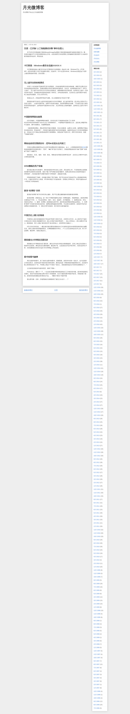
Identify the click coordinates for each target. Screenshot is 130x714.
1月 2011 (96, 526)
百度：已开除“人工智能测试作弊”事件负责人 (44, 48)
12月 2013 (97, 408)
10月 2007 (97, 657)
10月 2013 (97, 415)
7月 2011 (96, 506)
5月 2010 (96, 553)
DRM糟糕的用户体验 (33, 166)
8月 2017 (96, 270)
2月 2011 (96, 523)
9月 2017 (96, 267)
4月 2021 (96, 132)
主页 (56, 290)
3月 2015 (96, 358)
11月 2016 (97, 291)
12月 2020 (97, 146)
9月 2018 (96, 227)
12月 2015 (97, 328)
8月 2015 (96, 341)
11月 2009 (97, 573)
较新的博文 (28, 290)
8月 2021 (96, 119)
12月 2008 (97, 610)
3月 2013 (96, 439)
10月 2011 (97, 496)
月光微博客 (33, 7)
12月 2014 (97, 368)
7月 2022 (96, 95)
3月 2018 (96, 247)
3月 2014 (96, 398)
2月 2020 (96, 179)
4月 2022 (96, 99)
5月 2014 (96, 392)
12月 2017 (97, 257)
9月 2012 (96, 459)
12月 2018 (97, 216)
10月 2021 (97, 112)
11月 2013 (97, 412)
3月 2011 (96, 519)
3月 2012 (96, 479)
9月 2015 (96, 338)
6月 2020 (96, 166)
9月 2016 (96, 297)
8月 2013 (96, 422)
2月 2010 (96, 563)
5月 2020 (96, 169)
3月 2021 (96, 136)
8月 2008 (96, 624)
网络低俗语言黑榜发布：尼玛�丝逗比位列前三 (45, 143)
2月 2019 (96, 210)
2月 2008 (96, 644)
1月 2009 (96, 607)
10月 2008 (97, 617)
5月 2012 (96, 472)
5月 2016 (96, 311)
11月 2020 (97, 149)
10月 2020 (97, 153)
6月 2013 (96, 429)
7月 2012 (96, 466)
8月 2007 (96, 664)
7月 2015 (96, 344)
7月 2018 (96, 233)
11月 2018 (97, 220)
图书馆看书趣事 (31, 257)
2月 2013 (96, 442)
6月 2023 (96, 85)
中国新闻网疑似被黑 (33, 117)
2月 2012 (96, 482)
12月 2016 (97, 287)
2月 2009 (96, 604)
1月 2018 (96, 254)
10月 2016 (97, 294)
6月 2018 (96, 237)
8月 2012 (96, 462)
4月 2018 (96, 243)
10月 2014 (97, 375)
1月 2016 (96, 324)
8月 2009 (96, 583)
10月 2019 (97, 186)
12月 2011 (97, 489)
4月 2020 (96, 173)
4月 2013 (96, 435)
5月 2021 (96, 129)
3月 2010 (96, 560)
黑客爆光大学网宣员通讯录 (36, 240)
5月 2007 (96, 674)
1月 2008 (96, 647)
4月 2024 (96, 72)
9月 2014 (96, 378)
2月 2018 (96, 250)
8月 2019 (96, 193)
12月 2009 (97, 570)
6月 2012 (96, 469)
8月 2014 (96, 381)
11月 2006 (97, 694)
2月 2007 (96, 684)
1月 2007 (96, 688)
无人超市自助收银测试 (34, 83)
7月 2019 (96, 196)
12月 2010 (97, 530)
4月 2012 (96, 476)
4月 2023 (96, 89)
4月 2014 (96, 395)
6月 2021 (96, 126)
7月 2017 (96, 274)
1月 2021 (96, 142)
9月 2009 (96, 580)
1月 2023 (96, 92)
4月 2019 (96, 203)
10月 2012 (97, 456)
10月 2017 (97, 264)
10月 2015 (97, 334)
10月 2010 (97, 536)
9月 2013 (96, 418)
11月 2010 (97, 533)
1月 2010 (96, 567)
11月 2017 (97, 260)
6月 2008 (96, 630)
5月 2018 (96, 240)
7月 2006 (96, 708)
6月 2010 (96, 550)
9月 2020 (96, 156)
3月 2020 (96, 176)
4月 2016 (96, 314)
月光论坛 (96, 58)
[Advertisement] (65, 27)
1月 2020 (96, 183)
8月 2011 (96, 503)
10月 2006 (97, 698)
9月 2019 (96, 190)
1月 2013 (96, 445)
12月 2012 (97, 449)
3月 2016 (96, 317)
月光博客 (96, 62)
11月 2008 (97, 614)
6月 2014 (96, 388)
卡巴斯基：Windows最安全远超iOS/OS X (42, 65)
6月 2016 (96, 307)
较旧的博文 (83, 290)
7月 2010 (96, 546)
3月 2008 (96, 641)
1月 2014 (96, 405)
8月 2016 (96, 301)
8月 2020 (96, 159)
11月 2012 (97, 452)
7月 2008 (96, 627)
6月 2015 (96, 348)
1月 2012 (96, 486)
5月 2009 (96, 593)
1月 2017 (96, 284)
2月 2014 (96, 402)
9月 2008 (96, 620)
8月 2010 (96, 543)
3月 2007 (96, 681)
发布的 (84, 147)
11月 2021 (97, 109)
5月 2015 (96, 351)
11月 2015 (97, 331)
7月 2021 (96, 122)
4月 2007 (96, 678)
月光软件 (96, 55)
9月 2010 (96, 540)
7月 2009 (96, 587)
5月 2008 (96, 634)
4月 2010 (96, 556)
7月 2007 (96, 667)
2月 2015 (96, 361)
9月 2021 (96, 116)
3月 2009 (96, 600)
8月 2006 (96, 704)
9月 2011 (96, 499)
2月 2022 (96, 102)
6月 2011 (96, 509)
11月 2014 (97, 371)
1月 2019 (96, 213)
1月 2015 (96, 365)
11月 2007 (97, 654)
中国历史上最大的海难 (34, 215)
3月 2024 (96, 75)
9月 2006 (96, 701)
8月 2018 (96, 230)
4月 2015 (96, 355)
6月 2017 (96, 277)
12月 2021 (97, 105)
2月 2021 (96, 139)
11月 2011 (97, 493)
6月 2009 (96, 590)
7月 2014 (96, 385)
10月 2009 (97, 577)
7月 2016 (96, 304)
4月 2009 (96, 597)
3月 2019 (96, 206)
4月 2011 (96, 516)
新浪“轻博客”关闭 (32, 191)
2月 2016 (96, 321)
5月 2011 (96, 513)
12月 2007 (97, 651)
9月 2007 (96, 661)
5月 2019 (96, 200)
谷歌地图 (96, 52)
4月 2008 (96, 637)
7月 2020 (96, 163)
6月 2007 (96, 671)
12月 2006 (97, 691)
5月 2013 (96, 432)
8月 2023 (96, 82)
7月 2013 (96, 425)
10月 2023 (97, 79)
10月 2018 (97, 223)
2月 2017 (96, 280)
